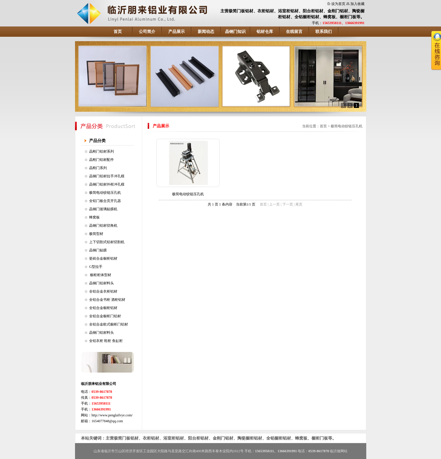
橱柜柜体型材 (100, 275)
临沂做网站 (338, 451)
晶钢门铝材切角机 (103, 225)
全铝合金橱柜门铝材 (105, 316)
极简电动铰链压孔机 (105, 193)
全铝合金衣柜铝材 (103, 291)
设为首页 (338, 4)
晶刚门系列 (98, 168)
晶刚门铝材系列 (101, 151)
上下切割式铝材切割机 (106, 242)
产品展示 (176, 31)
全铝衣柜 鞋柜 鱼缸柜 (106, 341)
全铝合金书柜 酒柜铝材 (107, 300)
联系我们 (323, 31)
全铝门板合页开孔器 (105, 201)
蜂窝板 (94, 217)
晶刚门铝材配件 (101, 160)
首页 (118, 31)
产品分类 (97, 140)
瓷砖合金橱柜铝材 (103, 258)
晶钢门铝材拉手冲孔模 (106, 176)
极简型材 (96, 234)
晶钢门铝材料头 (101, 283)
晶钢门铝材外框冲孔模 (106, 184)
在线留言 (294, 31)
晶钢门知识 (235, 31)
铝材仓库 (265, 31)
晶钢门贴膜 (98, 250)
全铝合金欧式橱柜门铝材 (108, 324)
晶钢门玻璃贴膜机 (103, 209)
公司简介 (147, 31)
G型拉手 (95, 267)
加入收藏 (357, 4)
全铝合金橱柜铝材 (103, 308)
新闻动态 (206, 31)
